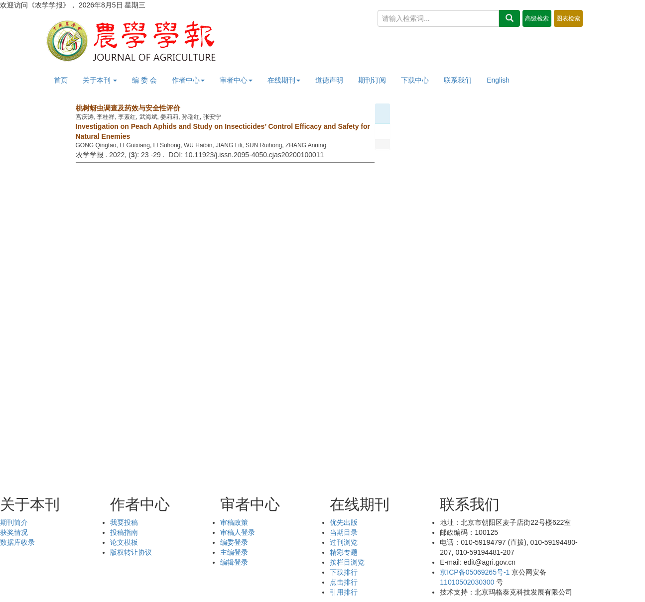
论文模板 (124, 542)
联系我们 (458, 80)
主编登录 (234, 552)
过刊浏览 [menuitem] (344, 542)
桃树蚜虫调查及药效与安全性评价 (128, 108)
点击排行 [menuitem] (344, 582)
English (498, 80)
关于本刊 (100, 80)
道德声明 (329, 80)
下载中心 (415, 80)
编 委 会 (144, 80)
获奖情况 (14, 532)
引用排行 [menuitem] (344, 592)
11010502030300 (467, 582)
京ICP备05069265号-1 (475, 572)
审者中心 (236, 80)
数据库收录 (17, 542)
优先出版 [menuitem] (344, 522)
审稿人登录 (237, 532)
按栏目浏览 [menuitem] (347, 562)
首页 (61, 80)
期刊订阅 (372, 80)
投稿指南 (124, 532)
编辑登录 (234, 562)
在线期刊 (283, 80)
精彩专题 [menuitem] (344, 552)
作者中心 (188, 80)
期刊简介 (14, 522)
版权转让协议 (131, 552)
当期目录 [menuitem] (344, 532)
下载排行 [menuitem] (344, 572)
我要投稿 (124, 522)
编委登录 (234, 542)
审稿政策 (234, 522)
